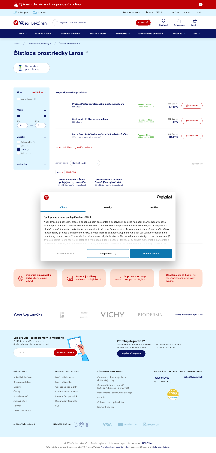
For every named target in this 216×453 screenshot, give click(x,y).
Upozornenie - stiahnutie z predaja (114, 393)
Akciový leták (20, 401)
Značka (31, 137)
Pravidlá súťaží (21, 396)
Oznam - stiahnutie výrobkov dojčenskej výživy (111, 379)
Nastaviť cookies (105, 407)
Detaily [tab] (108, 207)
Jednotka (31, 164)
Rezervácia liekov (22, 382)
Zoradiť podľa (62, 163)
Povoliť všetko (151, 253)
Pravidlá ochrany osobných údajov (115, 447)
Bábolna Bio (28, 142)
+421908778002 (161, 378)
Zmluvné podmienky (161, 447)
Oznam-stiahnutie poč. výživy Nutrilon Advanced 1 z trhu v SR (113, 386)
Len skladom (28, 99)
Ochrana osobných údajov (110, 402)
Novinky (17, 406)
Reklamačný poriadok (66, 396)
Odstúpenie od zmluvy (66, 392)
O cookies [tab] (153, 207)
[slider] (18, 116)
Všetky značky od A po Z (188, 314)
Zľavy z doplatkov (22, 411)
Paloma (26, 153)
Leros (25, 150)
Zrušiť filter (72, 172)
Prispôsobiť (108, 253)
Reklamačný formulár (66, 401)
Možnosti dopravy (64, 377)
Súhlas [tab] (63, 207)
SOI (57, 406)
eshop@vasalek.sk (193, 377)
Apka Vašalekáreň (23, 377)
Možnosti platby (63, 382)
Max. (37, 121)
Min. (19, 121)
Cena (31, 110)
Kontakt (101, 397)
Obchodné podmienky (66, 387)
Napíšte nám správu (131, 353)
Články (17, 392)
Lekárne (17, 387)
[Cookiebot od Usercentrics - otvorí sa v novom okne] (159, 197)
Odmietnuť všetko (65, 253)
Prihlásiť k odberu (65, 353)
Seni (24, 146)
